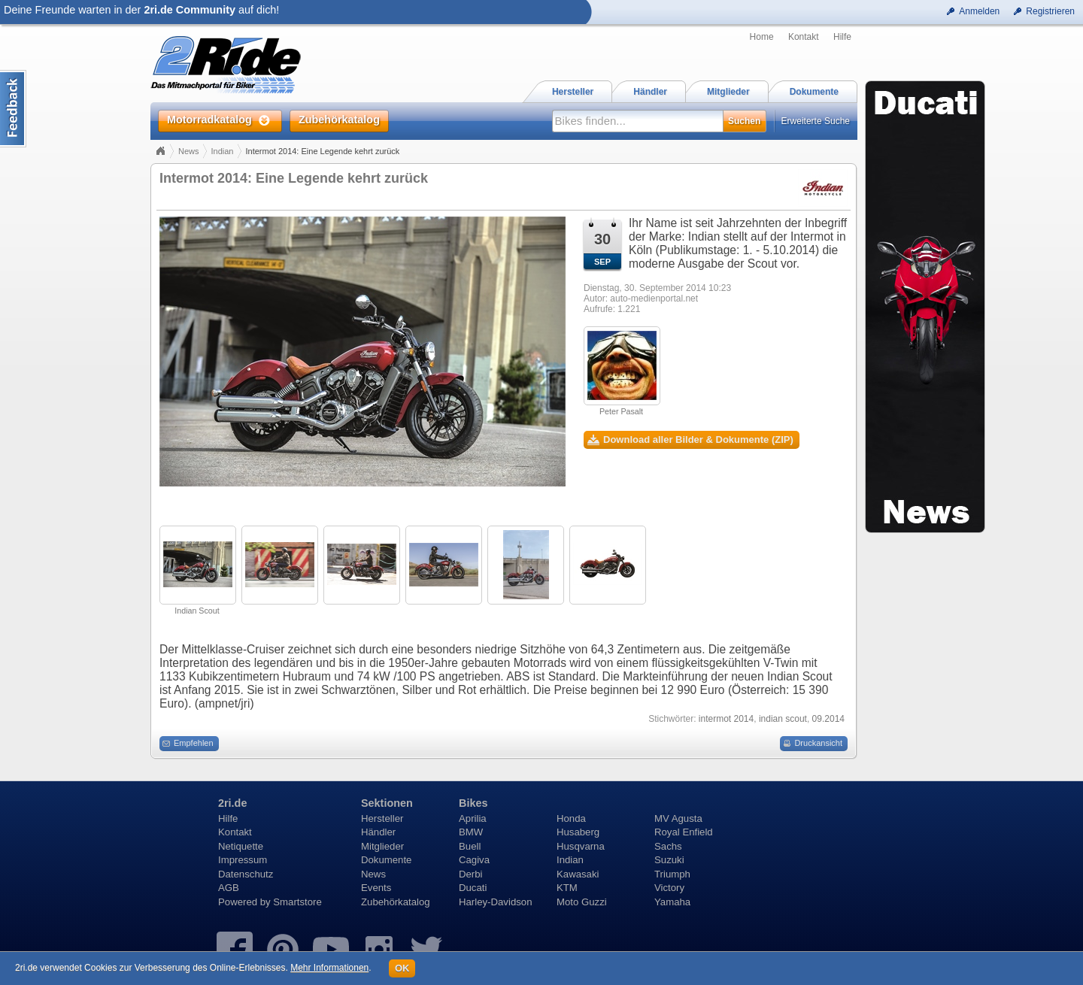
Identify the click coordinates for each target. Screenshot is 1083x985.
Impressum (242, 859)
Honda (571, 818)
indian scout (783, 719)
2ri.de (232, 803)
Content (13, 108)
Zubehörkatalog (395, 902)
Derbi (471, 874)
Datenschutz (245, 874)
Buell (470, 846)
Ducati (473, 887)
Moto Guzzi (582, 902)
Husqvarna (581, 846)
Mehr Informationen (329, 967)
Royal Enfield (683, 832)
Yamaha (672, 902)
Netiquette (240, 846)
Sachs (668, 846)
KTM (567, 887)
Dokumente (386, 859)
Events (376, 887)
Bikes (473, 803)
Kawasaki (578, 874)
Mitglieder (382, 846)
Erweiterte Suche (815, 121)
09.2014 (828, 719)
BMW (471, 832)
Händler (378, 832)
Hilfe (842, 37)
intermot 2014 (726, 719)
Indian (222, 151)
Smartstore (297, 902)
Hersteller (382, 818)
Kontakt (803, 37)
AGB (228, 887)
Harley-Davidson (495, 902)
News (188, 151)
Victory (669, 887)
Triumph (672, 874)
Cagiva (474, 859)
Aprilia (473, 818)
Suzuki (669, 859)
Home (762, 37)
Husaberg (578, 832)
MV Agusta (678, 818)
